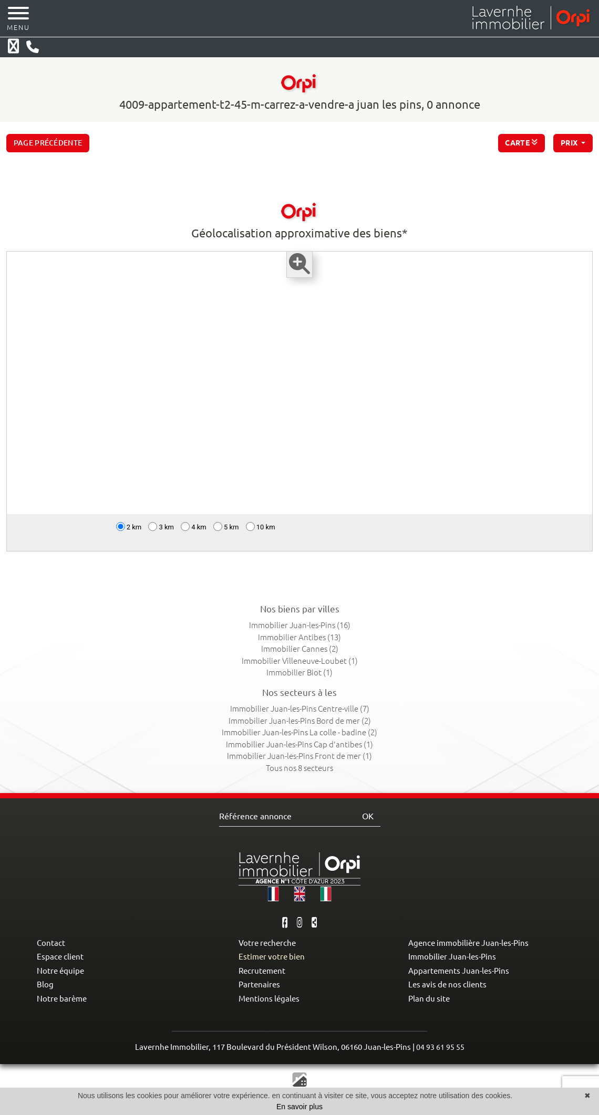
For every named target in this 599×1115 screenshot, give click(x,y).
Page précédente (48, 143)
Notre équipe (60, 970)
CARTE (521, 142)
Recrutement (262, 970)
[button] (581, 44)
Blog (45, 984)
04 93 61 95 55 (440, 1047)
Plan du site (429, 998)
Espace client (60, 956)
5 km (226, 526)
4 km (193, 526)
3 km (161, 526)
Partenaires (259, 984)
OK (368, 816)
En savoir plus (299, 1106)
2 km (129, 526)
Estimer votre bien (272, 956)
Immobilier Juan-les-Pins (452, 956)
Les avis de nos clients (447, 984)
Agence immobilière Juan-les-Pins (468, 943)
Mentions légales (269, 998)
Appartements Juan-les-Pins (458, 970)
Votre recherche (267, 943)
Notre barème (62, 998)
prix (570, 143)
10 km (260, 526)
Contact (51, 943)
